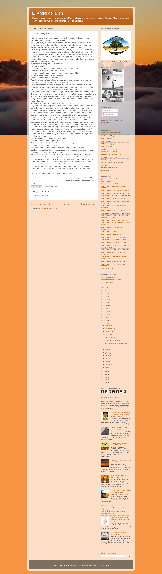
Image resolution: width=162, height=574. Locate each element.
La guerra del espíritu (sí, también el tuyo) (118, 533)
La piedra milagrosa (111, 346)
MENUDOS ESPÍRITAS (109, 157)
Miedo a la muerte (111, 337)
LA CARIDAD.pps (107, 268)
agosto (107, 334)
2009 (105, 377)
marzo (107, 361)
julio (107, 349)
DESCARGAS (106, 144)
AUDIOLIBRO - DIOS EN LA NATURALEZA (116, 196)
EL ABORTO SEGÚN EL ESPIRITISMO (114, 401)
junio (107, 353)
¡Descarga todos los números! (111, 179)
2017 (105, 308)
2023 (105, 291)
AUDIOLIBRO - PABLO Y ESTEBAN (113, 237)
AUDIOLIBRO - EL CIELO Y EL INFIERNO (115, 250)
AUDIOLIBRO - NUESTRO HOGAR (113, 261)
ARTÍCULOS (55, 186)
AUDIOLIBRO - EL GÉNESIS (111, 232)
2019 (105, 302)
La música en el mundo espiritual (116, 343)
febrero (108, 364)
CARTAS (104, 141)
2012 (105, 323)
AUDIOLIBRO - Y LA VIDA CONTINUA (114, 240)
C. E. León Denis (107, 282)
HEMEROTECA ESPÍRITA (110, 154)
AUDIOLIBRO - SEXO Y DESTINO (113, 210)
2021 (105, 296)
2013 (105, 320)
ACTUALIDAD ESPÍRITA (109, 133)
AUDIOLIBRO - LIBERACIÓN (111, 234)
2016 (105, 311)
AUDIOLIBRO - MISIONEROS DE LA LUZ (115, 213)
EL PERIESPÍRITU (107, 506)
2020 (105, 299)
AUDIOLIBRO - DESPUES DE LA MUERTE (116, 190)
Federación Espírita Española (111, 280)
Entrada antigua (88, 204)
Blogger (106, 565)
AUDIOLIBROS (106, 138)
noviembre (109, 329)
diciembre (108, 326)
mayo (107, 355)
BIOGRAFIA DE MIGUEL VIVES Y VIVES (118, 429)
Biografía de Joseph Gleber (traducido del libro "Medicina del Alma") (120, 519)
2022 (105, 293)
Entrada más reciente (41, 204)
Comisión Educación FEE (109, 277)
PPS (102, 165)
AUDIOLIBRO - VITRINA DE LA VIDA (114, 220)
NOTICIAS (104, 160)
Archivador (105, 125)
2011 (105, 371)
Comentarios (108, 114)
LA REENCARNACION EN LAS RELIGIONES (119, 476)
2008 (105, 380)
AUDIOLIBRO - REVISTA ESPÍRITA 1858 (115, 193)
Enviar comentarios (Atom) (50, 208)
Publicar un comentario (41, 195)
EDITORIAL (105, 146)
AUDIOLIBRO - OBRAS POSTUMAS (113, 242)
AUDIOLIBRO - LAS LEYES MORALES (114, 199)
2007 (105, 383)
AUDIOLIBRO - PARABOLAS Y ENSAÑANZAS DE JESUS (111, 182)
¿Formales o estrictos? (112, 340)
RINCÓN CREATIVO (108, 168)
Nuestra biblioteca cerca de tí (111, 162)
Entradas (106, 110)
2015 (105, 314)
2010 (105, 374)
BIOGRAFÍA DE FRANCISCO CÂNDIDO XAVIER (120, 491)
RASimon (85, 565)
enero (107, 367)
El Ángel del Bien (47, 13)
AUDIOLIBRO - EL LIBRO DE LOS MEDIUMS (120, 444)
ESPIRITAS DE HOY (108, 152)
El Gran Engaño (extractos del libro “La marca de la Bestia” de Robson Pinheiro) (120, 414)
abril (107, 358)
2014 (105, 317)
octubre (108, 331)
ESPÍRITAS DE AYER (108, 149)
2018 (105, 305)
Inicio (66, 204)
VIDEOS (104, 170)
